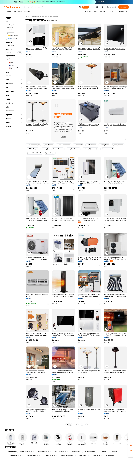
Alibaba (27, 16)
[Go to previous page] (65, 424)
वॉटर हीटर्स (44, 16)
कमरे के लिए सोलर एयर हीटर (42, 451)
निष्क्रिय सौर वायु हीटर (95, 455)
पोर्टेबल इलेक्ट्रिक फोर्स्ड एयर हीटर (90, 149)
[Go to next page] (87, 424)
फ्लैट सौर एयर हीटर (91, 145)
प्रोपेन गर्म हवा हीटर (81, 455)
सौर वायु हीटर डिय (104, 145)
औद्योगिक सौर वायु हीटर (32, 149)
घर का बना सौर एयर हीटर (108, 149)
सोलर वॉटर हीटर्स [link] (54, 16)
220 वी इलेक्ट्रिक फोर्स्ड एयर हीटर (13, 455)
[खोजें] (85, 7)
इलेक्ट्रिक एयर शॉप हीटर (49, 455)
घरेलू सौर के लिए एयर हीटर (73, 149)
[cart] (102, 7)
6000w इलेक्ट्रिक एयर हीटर (59, 451)
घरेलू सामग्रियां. (35, 16)
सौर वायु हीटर (45, 149)
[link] (130, 445)
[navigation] (14, 221)
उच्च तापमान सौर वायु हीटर (33, 145)
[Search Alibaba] (51, 7)
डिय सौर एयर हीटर (78, 145)
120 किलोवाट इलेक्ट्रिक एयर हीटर (32, 455)
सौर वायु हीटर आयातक (117, 145)
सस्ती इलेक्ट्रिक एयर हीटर (26, 451)
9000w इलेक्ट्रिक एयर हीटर (63, 145)
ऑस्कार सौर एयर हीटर (57, 149)
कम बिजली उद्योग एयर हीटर (89, 451)
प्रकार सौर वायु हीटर (75, 451)
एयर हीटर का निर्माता (109, 455)
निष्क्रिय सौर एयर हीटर (11, 451)
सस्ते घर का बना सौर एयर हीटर (66, 455)
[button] (80, 7)
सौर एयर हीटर (114, 451)
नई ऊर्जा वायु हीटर (49, 153)
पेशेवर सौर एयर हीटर (48, 145)
